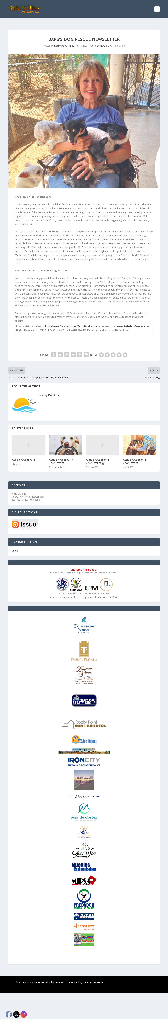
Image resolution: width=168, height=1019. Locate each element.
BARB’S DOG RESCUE (24, 454)
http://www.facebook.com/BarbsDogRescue (71, 320)
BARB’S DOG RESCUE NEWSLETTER (61, 456)
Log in (15, 545)
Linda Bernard (97, 40)
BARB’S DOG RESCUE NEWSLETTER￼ (98, 456)
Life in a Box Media (93, 977)
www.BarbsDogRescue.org (132, 320)
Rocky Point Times (64, 40)
